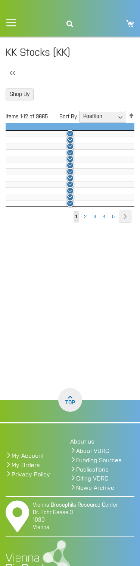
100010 (61, 301)
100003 (62, 202)
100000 (62, 159)
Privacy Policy (31, 475)
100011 (61, 315)
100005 (62, 230)
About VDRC (92, 451)
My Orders (26, 465)
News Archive (95, 488)
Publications (92, 470)
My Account (28, 456)
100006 (62, 245)
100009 (62, 287)
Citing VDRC (92, 479)
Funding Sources (99, 460)
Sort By (68, 116)
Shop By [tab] (19, 94)
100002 (62, 188)
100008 (62, 273)
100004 (62, 216)
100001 (61, 174)
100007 (62, 259)
